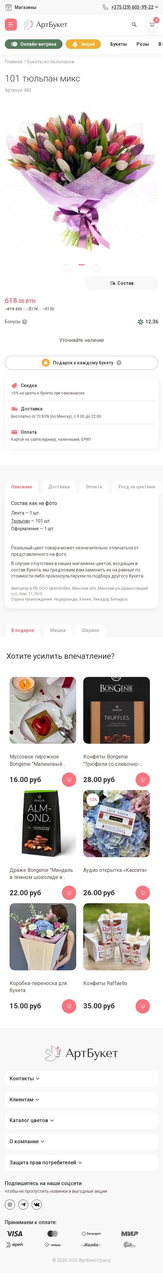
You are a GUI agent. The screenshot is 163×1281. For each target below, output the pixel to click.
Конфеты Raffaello (105, 983)
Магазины (25, 7)
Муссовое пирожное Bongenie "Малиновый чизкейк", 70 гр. (36, 764)
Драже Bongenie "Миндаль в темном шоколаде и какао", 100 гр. (41, 877)
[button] (81, 264)
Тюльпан (20, 521)
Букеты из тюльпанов (50, 61)
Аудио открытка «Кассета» (115, 870)
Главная (13, 61)
